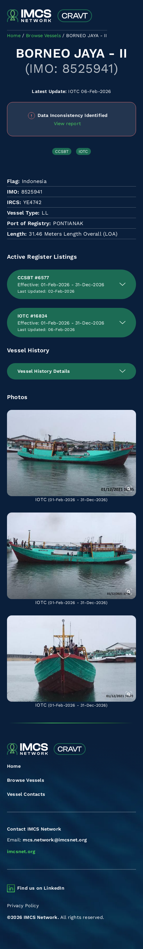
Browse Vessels (25, 780)
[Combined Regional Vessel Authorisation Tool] (49, 16)
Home (14, 766)
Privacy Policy (23, 905)
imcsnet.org (21, 851)
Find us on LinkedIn (40, 888)
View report (67, 123)
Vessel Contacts (26, 794)
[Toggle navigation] (131, 16)
